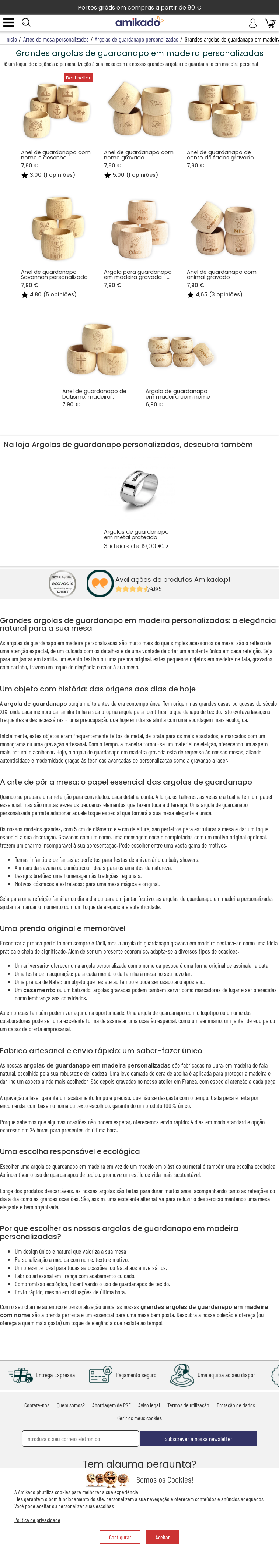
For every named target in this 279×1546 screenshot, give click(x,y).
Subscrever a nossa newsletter (198, 1438)
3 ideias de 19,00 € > (139, 502)
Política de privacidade (37, 1519)
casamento (39, 990)
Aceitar (163, 1536)
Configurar (120, 1536)
